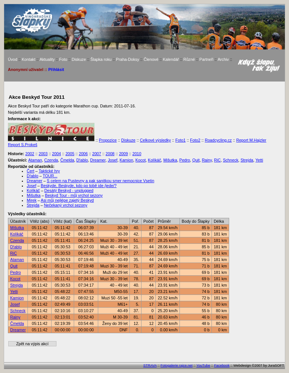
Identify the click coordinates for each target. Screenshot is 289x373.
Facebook (222, 365)
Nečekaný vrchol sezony (66, 205)
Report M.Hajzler (251, 140)
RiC (217, 160)
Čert (30, 171)
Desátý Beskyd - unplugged (68, 190)
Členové (151, 59)
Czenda (51, 160)
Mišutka (170, 160)
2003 (43, 153)
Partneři (206, 59)
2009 (123, 153)
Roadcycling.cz (218, 140)
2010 (136, 153)
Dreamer (98, 160)
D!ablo (82, 160)
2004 (56, 153)
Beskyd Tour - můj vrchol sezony (74, 195)
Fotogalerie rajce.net (177, 365)
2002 (29, 153)
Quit (196, 160)
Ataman (35, 160)
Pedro (184, 160)
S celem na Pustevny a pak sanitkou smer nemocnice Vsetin (100, 180)
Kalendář (171, 59)
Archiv (223, 59)
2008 (110, 153)
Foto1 (180, 140)
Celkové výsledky (155, 140)
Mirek (32, 200)
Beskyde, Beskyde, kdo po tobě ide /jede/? (78, 185)
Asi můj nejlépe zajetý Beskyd (67, 200)
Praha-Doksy (127, 59)
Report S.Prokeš (22, 144)
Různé (189, 59)
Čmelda (67, 160)
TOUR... (50, 176)
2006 (83, 153)
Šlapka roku (100, 59)
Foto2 (195, 140)
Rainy (206, 160)
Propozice (108, 140)
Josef (112, 160)
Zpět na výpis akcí (32, 343)
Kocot (140, 160)
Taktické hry (49, 171)
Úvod (12, 59)
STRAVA (150, 365)
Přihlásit (56, 69)
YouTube (203, 365)
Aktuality (47, 59)
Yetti (259, 160)
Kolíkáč (154, 160)
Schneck (230, 160)
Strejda (246, 160)
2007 (96, 153)
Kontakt (28, 59)
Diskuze (78, 59)
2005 (70, 153)
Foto (63, 59)
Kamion (126, 160)
